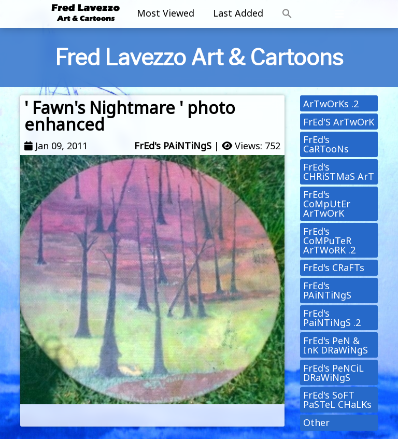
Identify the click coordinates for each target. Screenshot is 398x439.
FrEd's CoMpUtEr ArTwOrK (326, 203)
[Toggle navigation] (339, 14)
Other (316, 422)
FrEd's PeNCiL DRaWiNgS (333, 373)
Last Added (238, 13)
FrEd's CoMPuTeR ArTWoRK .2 (329, 240)
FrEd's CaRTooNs (326, 144)
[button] (287, 14)
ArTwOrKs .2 (331, 103)
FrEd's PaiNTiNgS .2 (332, 318)
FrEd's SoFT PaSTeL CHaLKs (337, 399)
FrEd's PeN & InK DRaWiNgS (335, 345)
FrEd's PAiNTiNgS (172, 145)
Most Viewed (165, 13)
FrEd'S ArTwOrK (338, 122)
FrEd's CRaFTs (333, 267)
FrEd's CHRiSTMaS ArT (338, 171)
